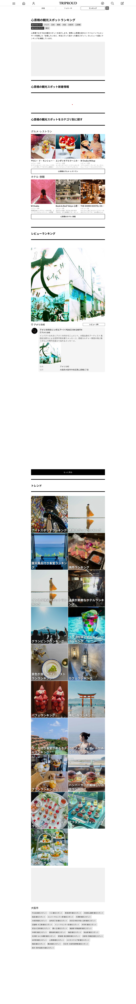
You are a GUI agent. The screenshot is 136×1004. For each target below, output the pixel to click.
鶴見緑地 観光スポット (57, 932)
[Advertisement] (68, 59)
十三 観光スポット (55, 913)
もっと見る (68, 472)
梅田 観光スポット (74, 932)
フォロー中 (68, 8)
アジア (46, 24)
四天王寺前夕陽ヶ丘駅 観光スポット (83, 920)
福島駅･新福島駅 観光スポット (81, 928)
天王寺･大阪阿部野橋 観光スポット (75, 944)
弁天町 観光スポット (89, 924)
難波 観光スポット (54, 944)
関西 (58, 24)
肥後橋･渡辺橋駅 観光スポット (69, 936)
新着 (43, 8)
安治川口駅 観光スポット (41, 928)
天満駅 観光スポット (83, 917)
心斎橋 (78, 24)
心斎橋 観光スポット (56, 940)
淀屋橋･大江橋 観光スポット (42, 924)
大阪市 (70, 24)
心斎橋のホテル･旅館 (68, 216)
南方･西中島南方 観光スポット (43, 948)
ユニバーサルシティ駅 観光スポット (61, 917)
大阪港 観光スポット (39, 920)
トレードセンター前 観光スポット (67, 924)
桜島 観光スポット (38, 917)
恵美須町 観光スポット (73, 913)
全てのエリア (37, 24)
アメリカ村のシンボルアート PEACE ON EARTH (72, 331)
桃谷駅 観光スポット (91, 932)
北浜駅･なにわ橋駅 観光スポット (44, 936)
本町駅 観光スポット (39, 940)
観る (47, 28)
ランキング (93, 8)
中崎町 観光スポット (39, 932)
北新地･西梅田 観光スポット (93, 936)
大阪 (64, 24)
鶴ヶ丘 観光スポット (59, 928)
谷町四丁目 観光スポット (58, 920)
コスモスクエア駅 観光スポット (78, 940)
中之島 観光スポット (39, 913)
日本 (53, 24)
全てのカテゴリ (37, 28)
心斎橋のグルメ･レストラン (68, 171)
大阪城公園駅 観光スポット (93, 913)
